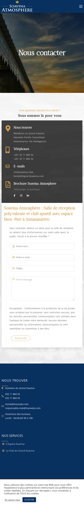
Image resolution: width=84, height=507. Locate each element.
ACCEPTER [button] (29, 499)
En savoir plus (12, 499)
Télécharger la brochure (27, 189)
